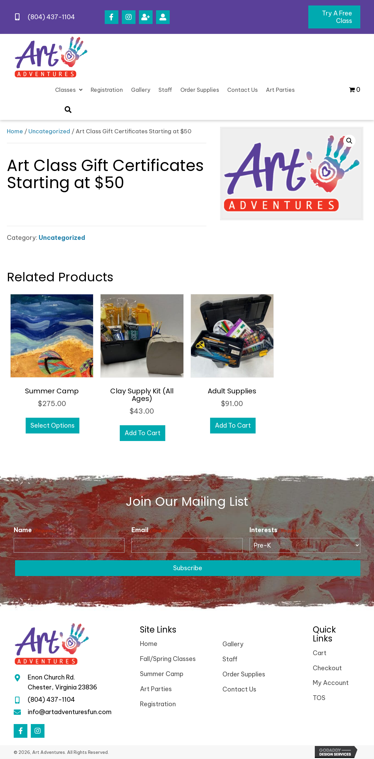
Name (34, 530)
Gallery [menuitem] (233, 644)
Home (15, 131)
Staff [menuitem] (229, 659)
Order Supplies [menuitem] (243, 674)
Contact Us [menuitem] (239, 689)
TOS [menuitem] (319, 698)
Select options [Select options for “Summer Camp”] (52, 425)
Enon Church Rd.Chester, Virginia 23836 (62, 682)
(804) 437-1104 (51, 17)
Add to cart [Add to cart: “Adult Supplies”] (233, 425)
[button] (111, 17)
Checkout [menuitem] (327, 668)
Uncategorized (49, 131)
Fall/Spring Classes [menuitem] (168, 659)
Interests (275, 530)
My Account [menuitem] (331, 683)
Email (151, 530)
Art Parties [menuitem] (156, 689)
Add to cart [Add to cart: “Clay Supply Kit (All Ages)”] (142, 433)
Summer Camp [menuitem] (161, 674)
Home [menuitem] (148, 644)
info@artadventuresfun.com (70, 712)
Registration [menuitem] (158, 704)
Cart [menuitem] (319, 653)
